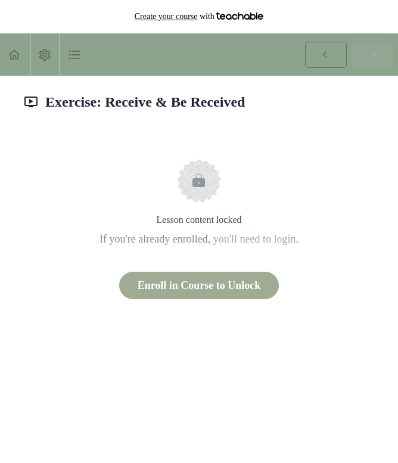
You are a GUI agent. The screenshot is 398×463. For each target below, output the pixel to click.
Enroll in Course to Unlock (199, 285)
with (199, 17)
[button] (15, 54)
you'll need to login (254, 239)
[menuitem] (45, 54)
